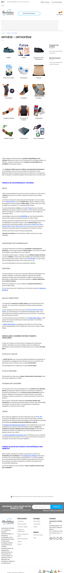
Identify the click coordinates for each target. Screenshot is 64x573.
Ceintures (39, 74)
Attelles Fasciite (9, 135)
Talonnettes (23, 74)
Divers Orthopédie (39, 135)
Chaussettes (38, 115)
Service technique (38, 531)
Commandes (36, 520)
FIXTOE (24, 54)
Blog (34, 534)
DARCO (9, 54)
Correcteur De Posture (24, 115)
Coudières (39, 95)
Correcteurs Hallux (8, 74)
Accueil (3, 29)
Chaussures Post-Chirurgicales (39, 55)
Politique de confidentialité (56, 507)
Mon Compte (36, 518)
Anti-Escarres (24, 135)
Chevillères (23, 95)
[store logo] (8, 11)
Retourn (19, 541)
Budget (35, 523)
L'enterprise (20, 518)
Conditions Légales (22, 523)
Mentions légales (21, 520)
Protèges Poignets (8, 115)
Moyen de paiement (23, 535)
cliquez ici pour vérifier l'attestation (45, 493)
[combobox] (29, 12)
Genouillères (8, 95)
